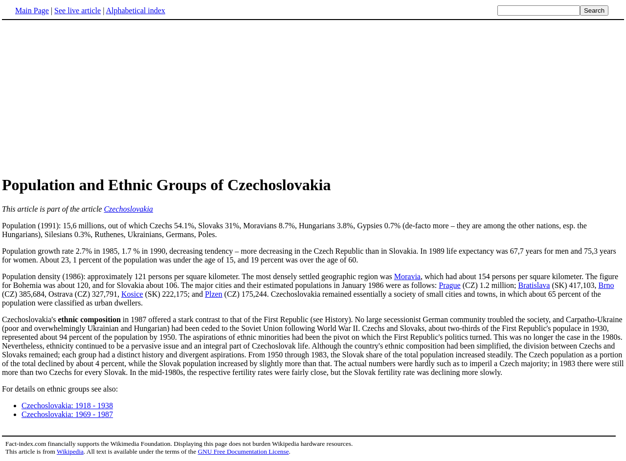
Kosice (132, 294)
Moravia (407, 276)
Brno (606, 285)
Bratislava (534, 285)
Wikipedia (70, 451)
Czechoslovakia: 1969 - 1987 (67, 414)
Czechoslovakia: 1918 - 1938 (67, 405)
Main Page (32, 10)
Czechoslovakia (128, 209)
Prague (449, 285)
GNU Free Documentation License (243, 451)
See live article (77, 10)
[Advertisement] (84, 97)
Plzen (214, 294)
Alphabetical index (135, 10)
